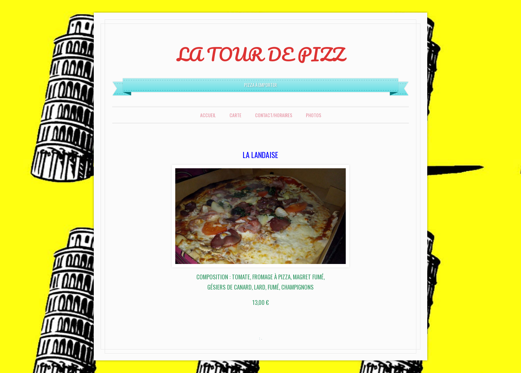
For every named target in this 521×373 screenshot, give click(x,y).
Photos (313, 115)
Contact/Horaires (273, 115)
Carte (235, 115)
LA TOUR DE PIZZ (260, 54)
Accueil (208, 115)
